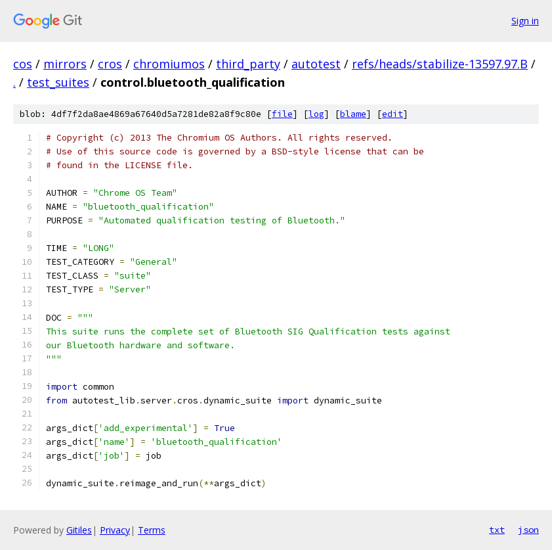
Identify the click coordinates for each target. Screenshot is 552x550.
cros (110, 64)
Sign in (525, 20)
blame (353, 114)
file (282, 114)
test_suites (58, 82)
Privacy (115, 530)
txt (497, 530)
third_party (248, 64)
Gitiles (79, 530)
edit (392, 114)
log (316, 114)
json (528, 530)
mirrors (65, 64)
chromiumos (169, 64)
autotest (316, 64)
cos (22, 64)
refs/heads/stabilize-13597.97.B (440, 64)
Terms (151, 530)
